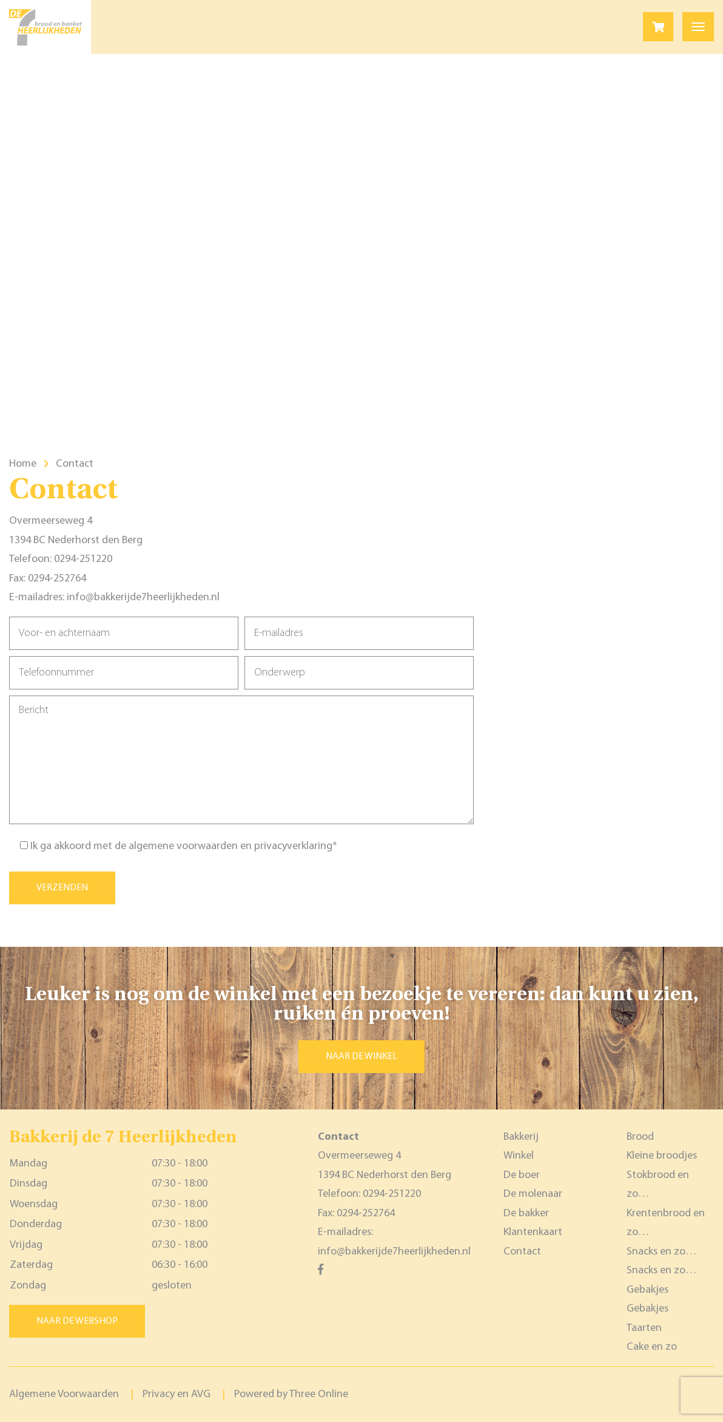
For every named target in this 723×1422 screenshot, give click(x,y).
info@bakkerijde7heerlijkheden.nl (143, 597)
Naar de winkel (361, 1056)
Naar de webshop (77, 1321)
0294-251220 (83, 559)
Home (22, 464)
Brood (640, 1137)
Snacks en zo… (661, 1252)
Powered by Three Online (291, 1394)
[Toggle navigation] (698, 26)
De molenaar (532, 1194)
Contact (522, 1252)
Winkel (518, 1156)
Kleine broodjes (662, 1156)
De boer (521, 1175)
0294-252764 (57, 578)
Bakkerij (521, 1137)
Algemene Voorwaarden (64, 1394)
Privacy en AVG (176, 1394)
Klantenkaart (532, 1232)
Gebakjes (647, 1290)
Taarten (644, 1328)
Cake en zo (652, 1347)
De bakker (526, 1213)
